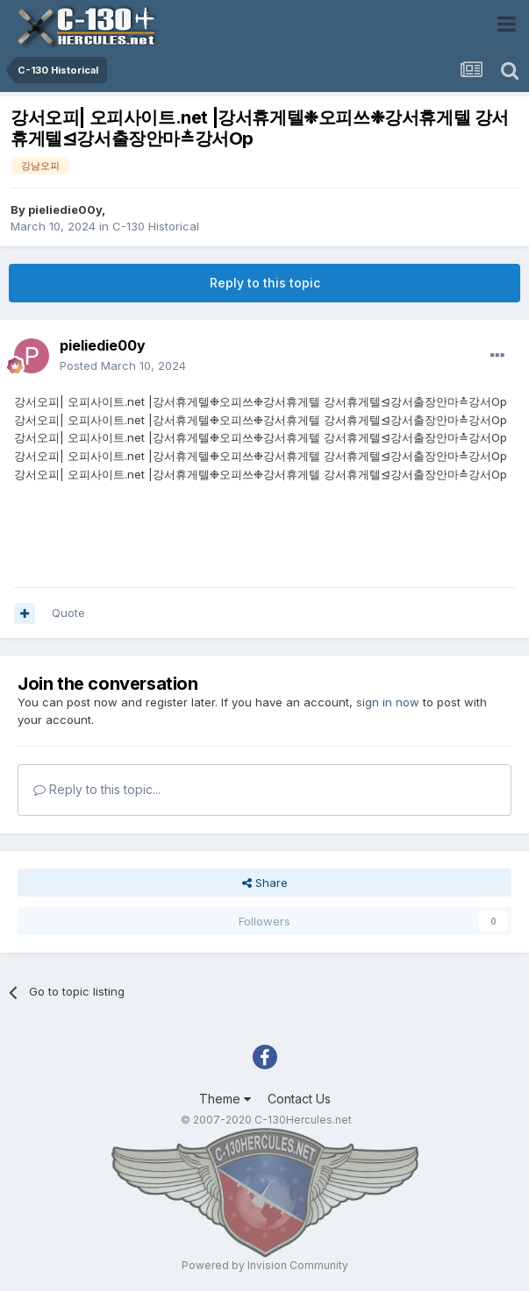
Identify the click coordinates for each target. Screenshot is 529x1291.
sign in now (387, 702)
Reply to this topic (265, 282)
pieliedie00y (65, 209)
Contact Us (299, 1098)
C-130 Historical (155, 226)
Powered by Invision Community (265, 1265)
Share (265, 882)
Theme (225, 1098)
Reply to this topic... (97, 789)
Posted (123, 365)
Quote (68, 613)
